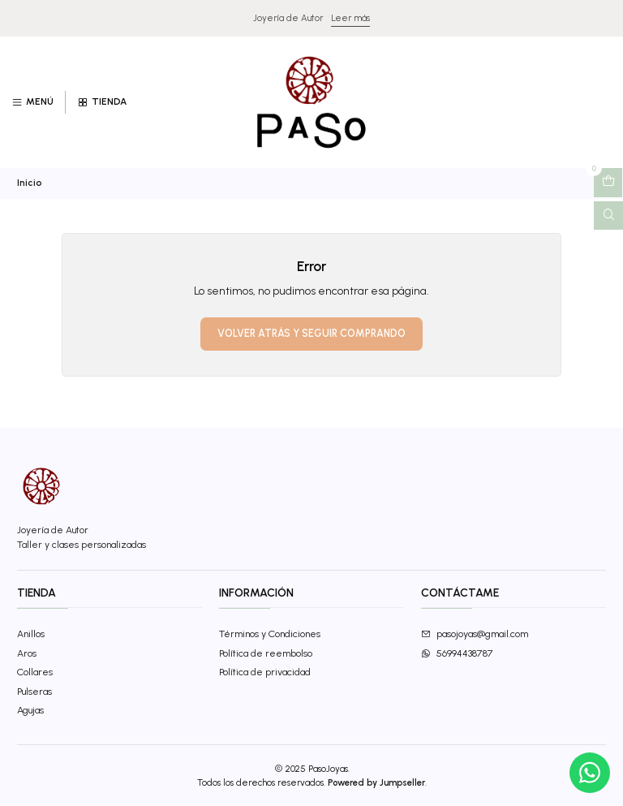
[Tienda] (101, 103)
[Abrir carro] (608, 182)
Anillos (31, 633)
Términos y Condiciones (269, 633)
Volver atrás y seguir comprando (311, 333)
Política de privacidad (265, 672)
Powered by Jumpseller (376, 782)
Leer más (350, 18)
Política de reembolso (265, 653)
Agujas (30, 710)
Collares (35, 672)
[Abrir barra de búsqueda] (608, 216)
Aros (27, 653)
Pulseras (34, 691)
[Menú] (33, 103)
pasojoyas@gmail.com (474, 633)
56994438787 (457, 653)
